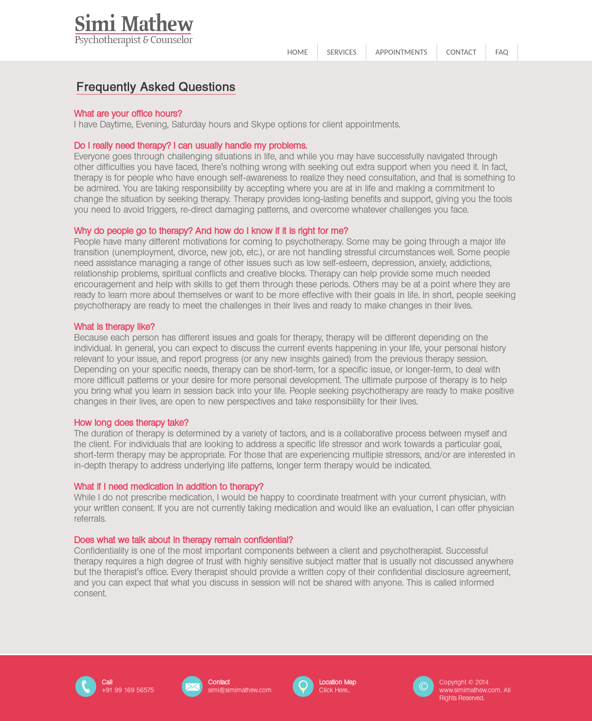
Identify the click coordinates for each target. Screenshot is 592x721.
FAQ (501, 52)
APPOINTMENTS (401, 52)
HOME (297, 52)
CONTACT (461, 52)
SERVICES (342, 52)
